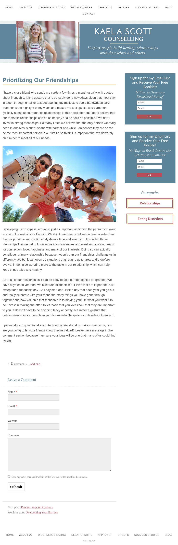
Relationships (81, 7)
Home (9, 7)
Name (12, 392)
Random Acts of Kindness (37, 507)
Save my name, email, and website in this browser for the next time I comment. (49, 477)
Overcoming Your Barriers (42, 512)
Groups (123, 7)
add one (35, 364)
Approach (105, 7)
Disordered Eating (52, 7)
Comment (14, 435)
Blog (169, 7)
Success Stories (147, 7)
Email (12, 406)
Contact (89, 13)
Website (12, 421)
